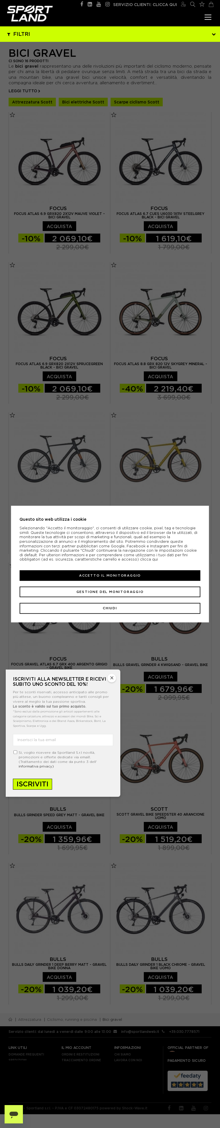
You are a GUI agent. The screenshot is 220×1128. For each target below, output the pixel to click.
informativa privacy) (36, 766)
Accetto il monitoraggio (110, 575)
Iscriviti (32, 784)
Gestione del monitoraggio (110, 592)
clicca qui (149, 559)
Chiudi (110, 608)
